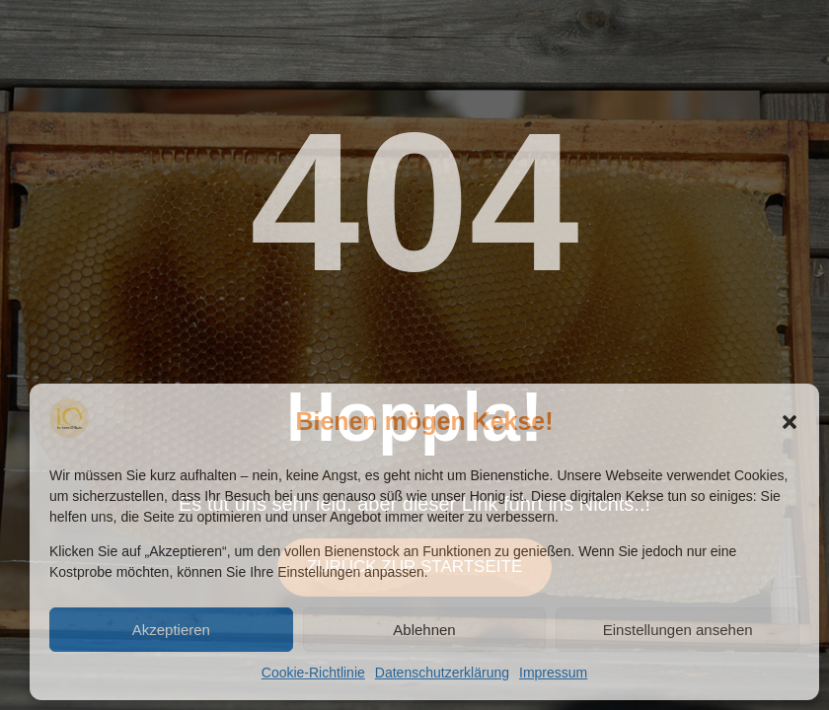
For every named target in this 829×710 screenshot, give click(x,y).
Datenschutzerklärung (442, 672)
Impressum (553, 672)
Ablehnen (424, 629)
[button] (789, 422)
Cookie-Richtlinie (313, 672)
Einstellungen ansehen (678, 629)
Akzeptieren (171, 629)
